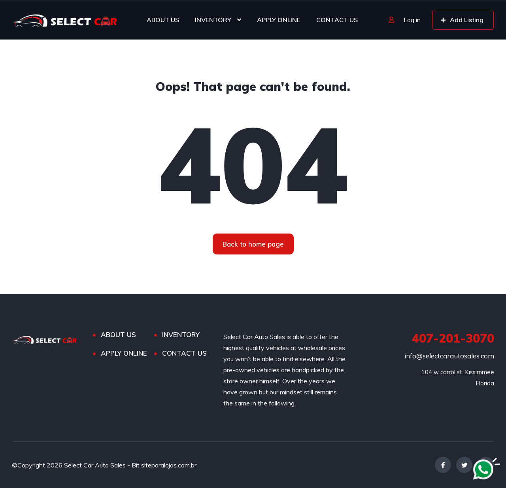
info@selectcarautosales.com (449, 356)
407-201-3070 (453, 338)
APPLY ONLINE (278, 20)
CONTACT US (337, 20)
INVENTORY (213, 20)
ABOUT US (163, 20)
